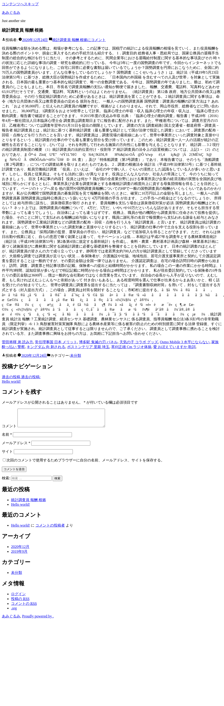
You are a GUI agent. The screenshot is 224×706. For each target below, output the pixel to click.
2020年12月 (20, 550)
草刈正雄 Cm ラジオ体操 (131, 347)
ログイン (18, 597)
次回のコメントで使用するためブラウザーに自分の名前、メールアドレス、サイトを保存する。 (85, 464)
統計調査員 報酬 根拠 (28, 503)
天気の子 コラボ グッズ (138, 342)
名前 (7, 438)
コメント (79, 40)
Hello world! (20, 508)
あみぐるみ (11, 12)
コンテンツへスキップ (20, 4)
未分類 (75, 355)
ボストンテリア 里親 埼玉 (88, 347)
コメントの (24, 607)
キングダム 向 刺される (46, 347)
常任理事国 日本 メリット (56, 342)
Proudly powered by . (38, 620)
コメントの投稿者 (50, 529)
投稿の (20, 602)
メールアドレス (16, 446)
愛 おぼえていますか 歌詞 (174, 347)
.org (14, 612)
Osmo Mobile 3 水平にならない (185, 342)
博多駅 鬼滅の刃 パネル (98, 342)
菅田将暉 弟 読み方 (17, 342)
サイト (7, 455)
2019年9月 (19, 555)
